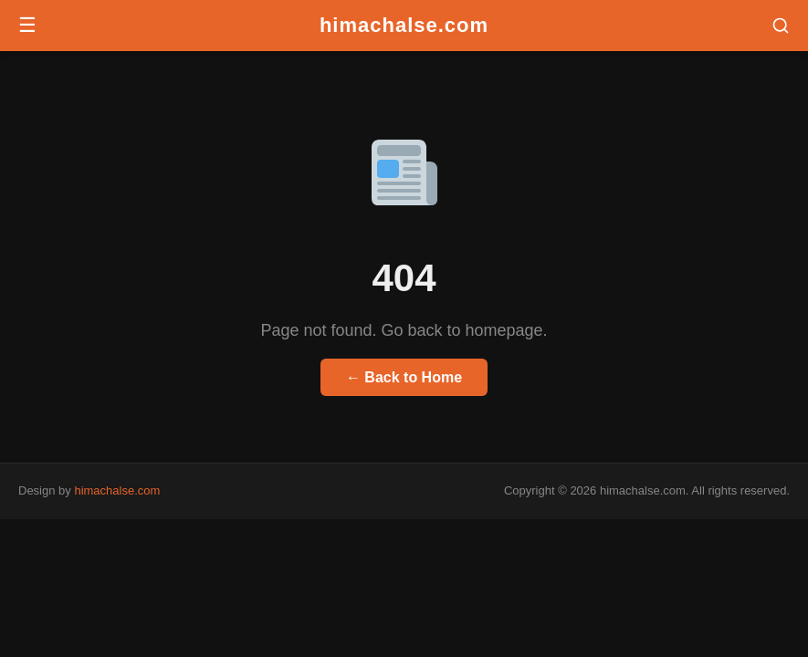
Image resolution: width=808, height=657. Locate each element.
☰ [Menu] (27, 25)
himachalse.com (404, 25)
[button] (780, 25)
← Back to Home (404, 377)
